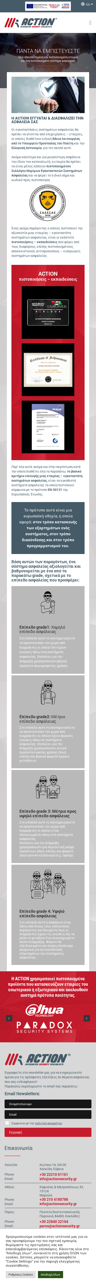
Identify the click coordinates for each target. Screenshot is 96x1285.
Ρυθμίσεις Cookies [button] (20, 1274)
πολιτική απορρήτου (48, 1123)
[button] (9, 1018)
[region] (48, 370)
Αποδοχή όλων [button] (50, 1274)
